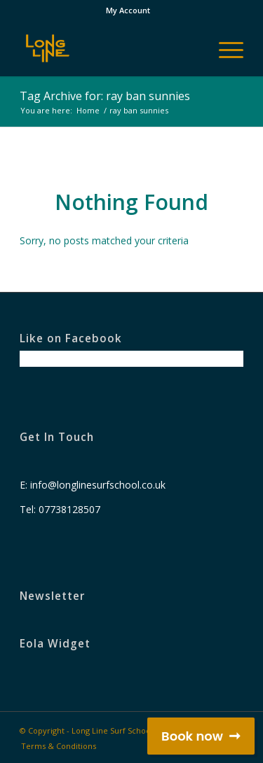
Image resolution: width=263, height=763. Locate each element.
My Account (128, 10)
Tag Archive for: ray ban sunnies (105, 96)
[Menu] (224, 48)
